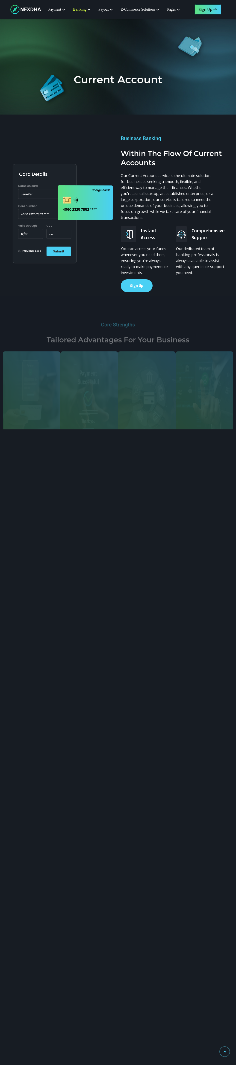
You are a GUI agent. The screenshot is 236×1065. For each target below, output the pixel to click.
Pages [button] (171, 9)
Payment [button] (54, 9)
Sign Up (136, 285)
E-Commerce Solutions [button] (138, 9)
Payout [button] (103, 9)
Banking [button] (79, 9)
